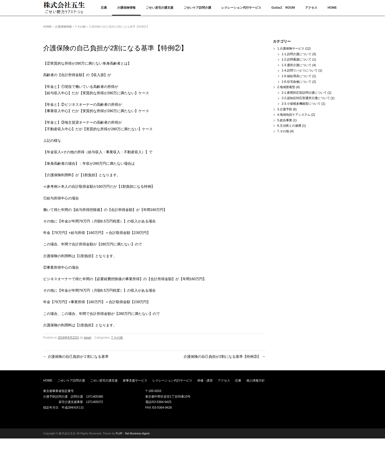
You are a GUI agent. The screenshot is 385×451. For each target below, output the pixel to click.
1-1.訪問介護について (296, 54)
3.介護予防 (284, 109)
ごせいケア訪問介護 (197, 7)
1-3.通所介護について (296, 65)
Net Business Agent (137, 433)
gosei (87, 337)
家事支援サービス (135, 380)
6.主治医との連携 (289, 125)
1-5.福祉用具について (296, 76)
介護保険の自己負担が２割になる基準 (76, 356)
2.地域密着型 (286, 87)
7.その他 (80, 26)
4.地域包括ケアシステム (293, 114)
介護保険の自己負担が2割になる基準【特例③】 (224, 356)
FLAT (119, 433)
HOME (332, 7)
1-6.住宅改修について (296, 82)
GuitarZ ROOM (283, 7)
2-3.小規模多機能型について (301, 103)
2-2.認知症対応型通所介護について (306, 98)
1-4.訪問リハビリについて (300, 70)
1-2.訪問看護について (296, 59)
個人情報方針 (255, 380)
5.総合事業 (284, 120)
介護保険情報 (126, 7)
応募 (104, 7)
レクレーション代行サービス (241, 7)
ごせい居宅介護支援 (159, 7)
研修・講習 (205, 380)
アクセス (311, 7)
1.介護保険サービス (290, 48)
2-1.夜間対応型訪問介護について (304, 92)
